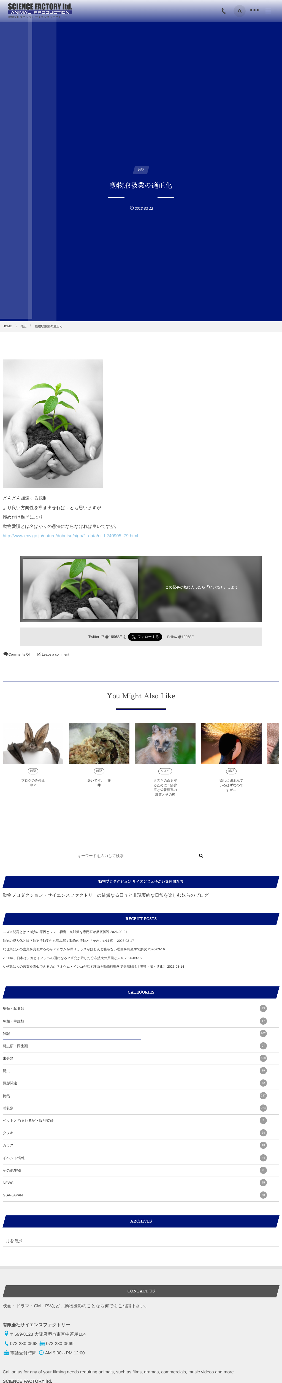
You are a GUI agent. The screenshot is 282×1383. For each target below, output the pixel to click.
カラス (135, 1145)
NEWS (135, 1182)
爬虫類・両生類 (135, 1045)
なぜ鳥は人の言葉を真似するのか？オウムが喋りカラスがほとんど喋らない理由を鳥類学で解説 (75, 949)
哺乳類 (135, 1108)
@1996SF (113, 637)
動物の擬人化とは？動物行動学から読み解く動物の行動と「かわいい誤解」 (59, 941)
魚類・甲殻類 (135, 1021)
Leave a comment (55, 654)
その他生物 (135, 1170)
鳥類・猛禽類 (135, 1008)
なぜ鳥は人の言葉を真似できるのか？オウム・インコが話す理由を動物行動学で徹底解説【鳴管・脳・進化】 (84, 967)
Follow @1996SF (180, 637)
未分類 (135, 1058)
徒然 (135, 1095)
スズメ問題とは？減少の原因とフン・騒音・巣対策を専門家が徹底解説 (56, 932)
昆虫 (135, 1070)
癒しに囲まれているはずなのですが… (231, 789)
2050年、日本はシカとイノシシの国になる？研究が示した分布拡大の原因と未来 (63, 958)
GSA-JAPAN (135, 1195)
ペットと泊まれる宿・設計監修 (135, 1120)
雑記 (33, 775)
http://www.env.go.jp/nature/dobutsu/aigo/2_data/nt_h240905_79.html (70, 536)
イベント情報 (135, 1157)
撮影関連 (135, 1083)
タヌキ (165, 775)
